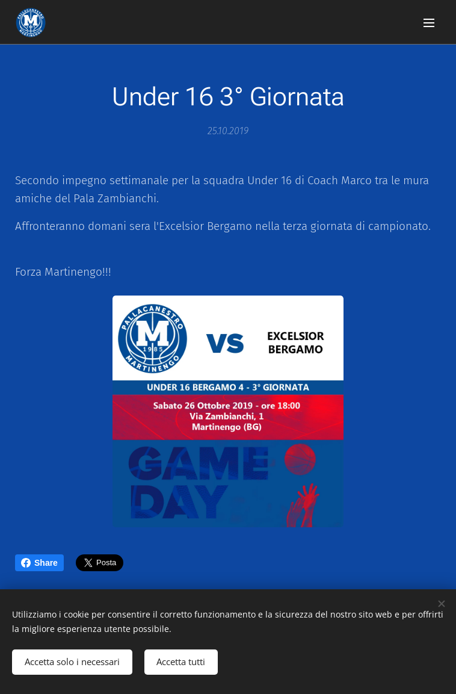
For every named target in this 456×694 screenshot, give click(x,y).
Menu (429, 22)
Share (39, 563)
